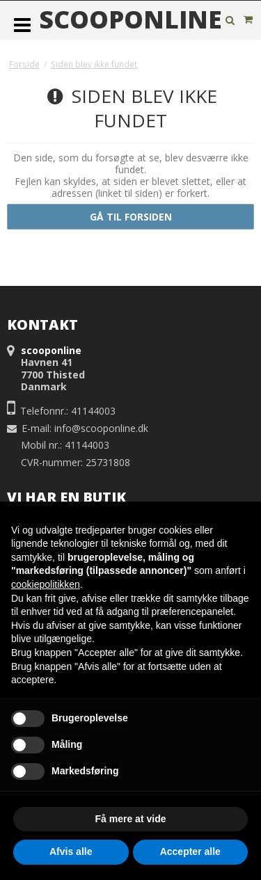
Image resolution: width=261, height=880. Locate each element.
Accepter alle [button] (190, 851)
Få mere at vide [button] (130, 818)
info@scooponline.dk (101, 428)
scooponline (130, 19)
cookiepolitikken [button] (45, 584)
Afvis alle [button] (70, 851)
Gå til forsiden (131, 216)
